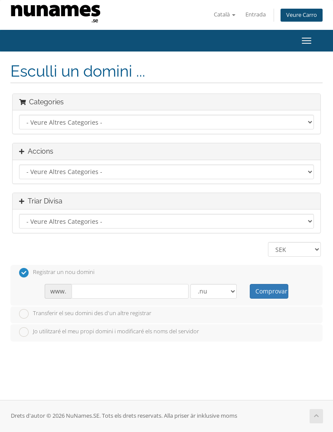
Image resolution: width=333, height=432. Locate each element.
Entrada (255, 14)
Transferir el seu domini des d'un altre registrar (85, 314)
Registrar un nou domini (57, 272)
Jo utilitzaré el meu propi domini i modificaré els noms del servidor (109, 332)
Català (224, 14)
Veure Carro (301, 15)
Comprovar (271, 291)
